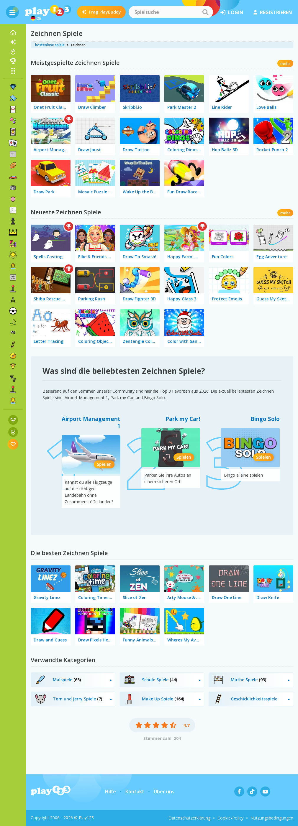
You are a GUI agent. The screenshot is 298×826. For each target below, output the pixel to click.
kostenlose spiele (50, 44)
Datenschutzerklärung (189, 818)
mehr (285, 63)
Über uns (164, 791)
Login (231, 12)
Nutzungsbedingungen (271, 818)
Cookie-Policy (230, 818)
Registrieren (272, 12)
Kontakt (134, 791)
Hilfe (110, 791)
